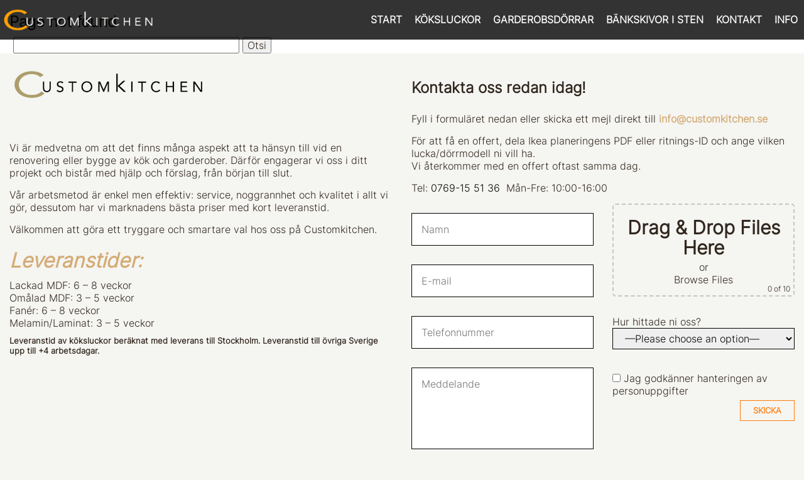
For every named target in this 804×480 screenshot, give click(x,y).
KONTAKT (739, 19)
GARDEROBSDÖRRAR (543, 19)
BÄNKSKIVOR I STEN (655, 19)
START (386, 19)
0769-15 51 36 (465, 188)
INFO (786, 19)
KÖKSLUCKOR (448, 19)
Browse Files (703, 279)
